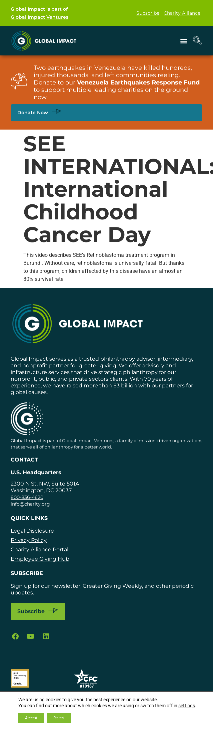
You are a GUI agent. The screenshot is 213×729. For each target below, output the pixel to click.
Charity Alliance (182, 13)
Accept (31, 718)
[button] (183, 40)
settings (186, 705)
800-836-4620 (27, 497)
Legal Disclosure (32, 531)
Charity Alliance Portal (39, 549)
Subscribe (147, 13)
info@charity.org (30, 504)
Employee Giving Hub (40, 559)
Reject (58, 718)
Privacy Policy (29, 540)
